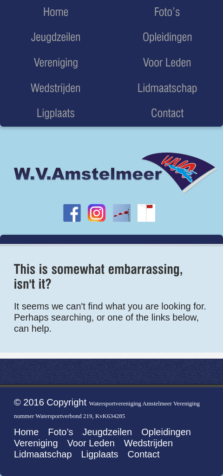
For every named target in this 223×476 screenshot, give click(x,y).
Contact (144, 454)
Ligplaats (99, 454)
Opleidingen (166, 432)
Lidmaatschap (43, 454)
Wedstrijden (148, 443)
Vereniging (36, 443)
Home (26, 432)
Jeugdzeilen (107, 432)
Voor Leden (91, 443)
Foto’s (60, 432)
